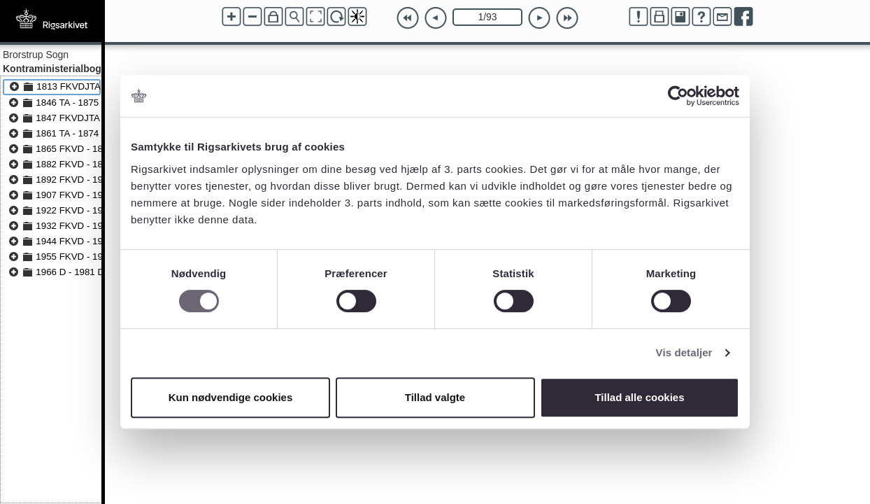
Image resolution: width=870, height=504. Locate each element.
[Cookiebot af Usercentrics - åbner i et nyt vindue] (678, 95)
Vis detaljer (684, 352)
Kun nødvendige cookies (231, 397)
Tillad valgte (435, 397)
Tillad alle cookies (639, 397)
